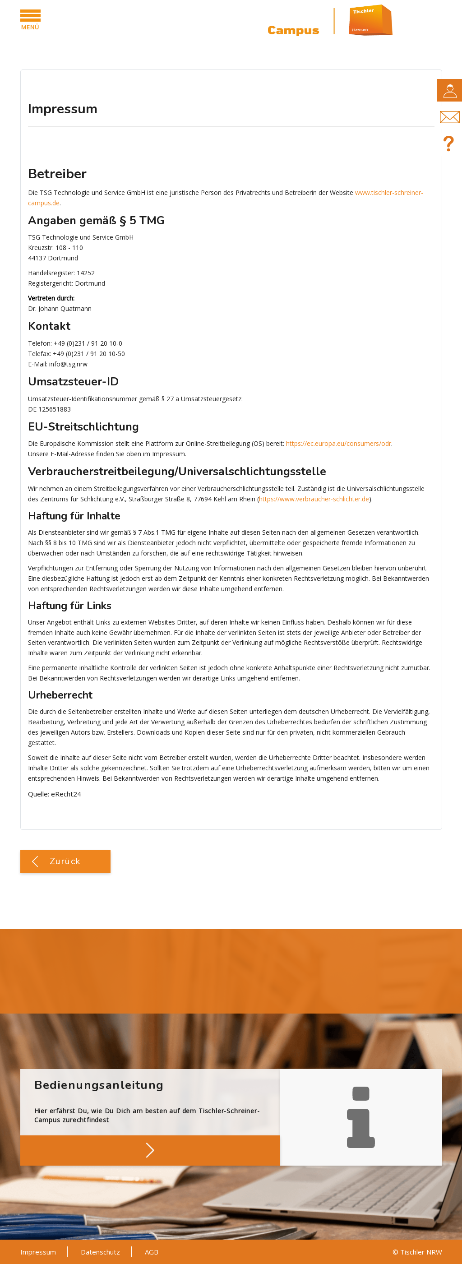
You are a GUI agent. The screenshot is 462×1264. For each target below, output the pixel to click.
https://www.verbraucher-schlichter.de (314, 499)
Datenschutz (100, 1251)
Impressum (38, 1251)
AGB (151, 1251)
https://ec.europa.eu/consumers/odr (338, 443)
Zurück (65, 861)
